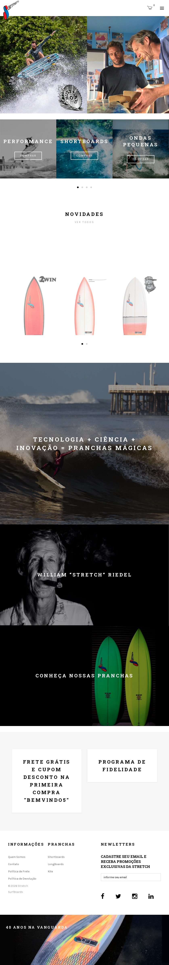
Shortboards (56, 857)
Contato (13, 864)
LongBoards (56, 864)
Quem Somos (16, 857)
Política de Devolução (22, 878)
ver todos (84, 222)
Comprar (28, 155)
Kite (50, 871)
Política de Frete (18, 871)
